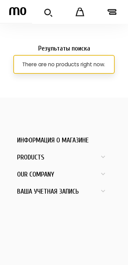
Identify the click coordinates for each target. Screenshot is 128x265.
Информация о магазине (53, 140)
